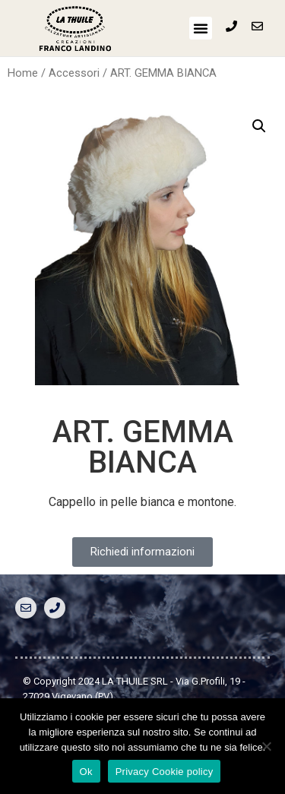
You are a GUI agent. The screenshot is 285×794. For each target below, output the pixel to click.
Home (23, 73)
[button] (200, 28)
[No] (266, 746)
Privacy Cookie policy (165, 771)
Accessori (74, 73)
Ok (86, 771)
